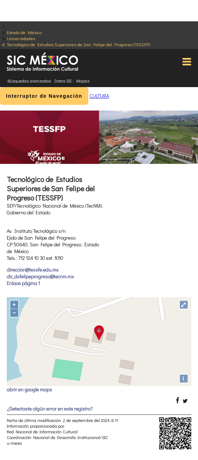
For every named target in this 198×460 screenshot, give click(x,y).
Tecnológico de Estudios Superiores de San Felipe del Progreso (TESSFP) (78, 44)
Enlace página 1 (23, 283)
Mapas (82, 81)
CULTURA (99, 95)
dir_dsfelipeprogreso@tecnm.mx (40, 276)
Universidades (21, 38)
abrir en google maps (29, 389)
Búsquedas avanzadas (29, 81)
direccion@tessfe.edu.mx (32, 269)
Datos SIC (63, 81)
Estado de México (24, 32)
